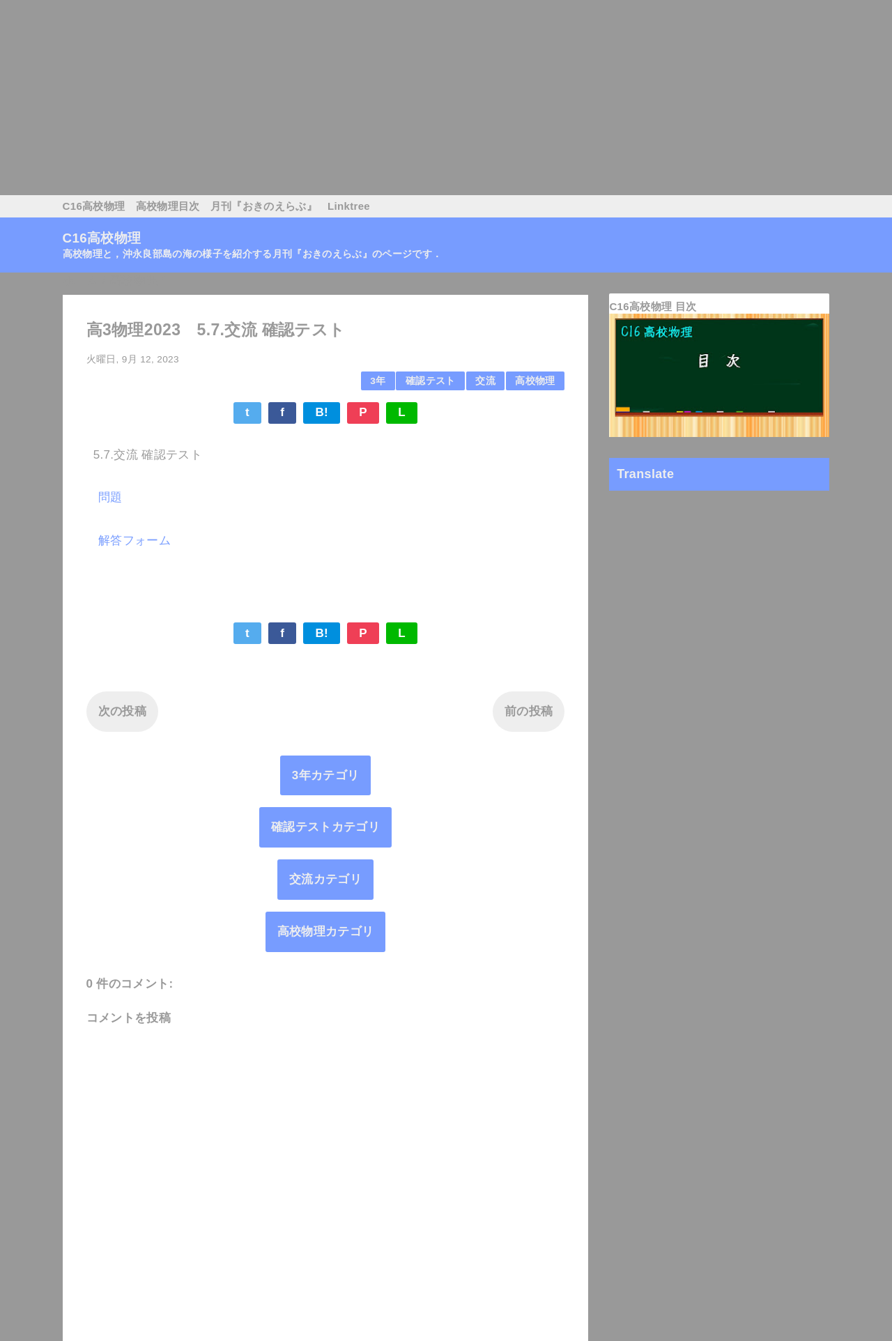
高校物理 (535, 381)
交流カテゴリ (325, 879)
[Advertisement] (418, 97)
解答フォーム (134, 540)
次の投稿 (122, 711)
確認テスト (431, 381)
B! (321, 412)
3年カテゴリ (326, 775)
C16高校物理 (94, 206)
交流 (485, 381)
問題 (110, 497)
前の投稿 (529, 711)
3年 (377, 381)
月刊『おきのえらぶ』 (263, 206)
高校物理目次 (168, 206)
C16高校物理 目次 (652, 306)
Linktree (349, 206)
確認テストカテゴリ (325, 827)
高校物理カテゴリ (325, 931)
